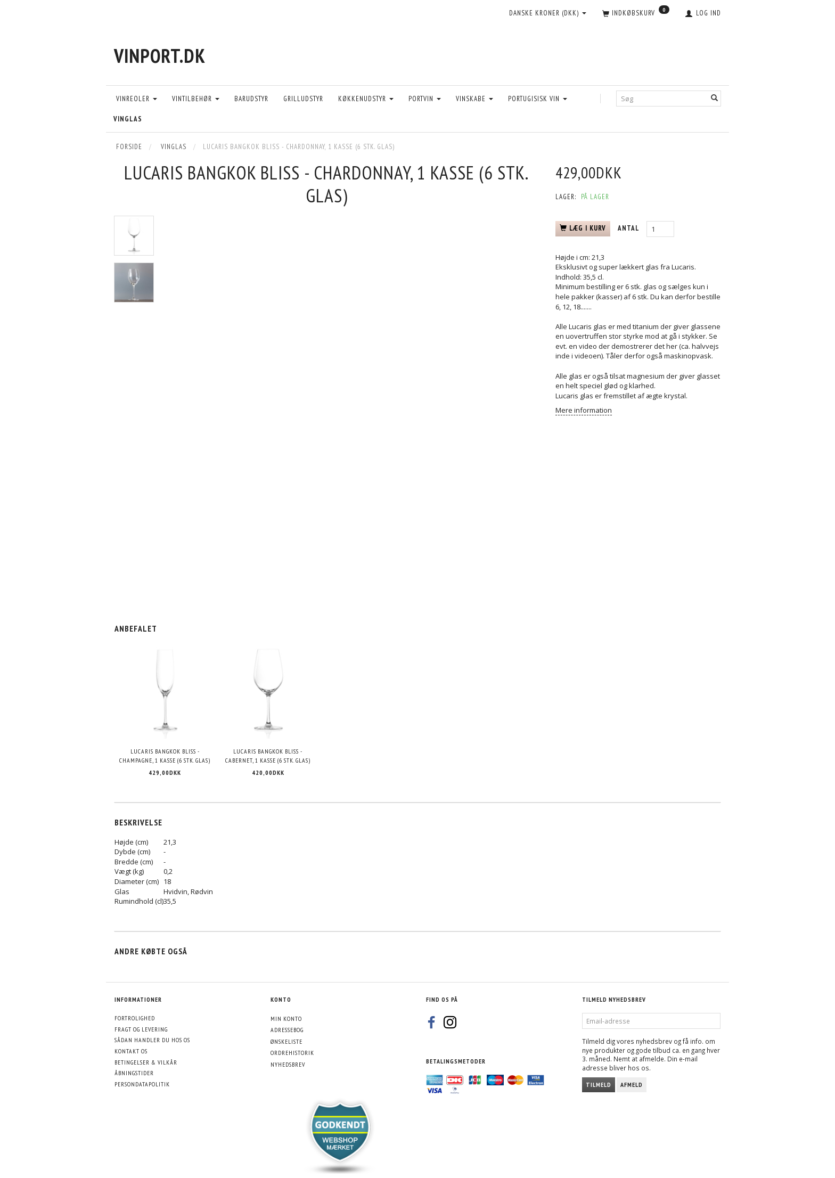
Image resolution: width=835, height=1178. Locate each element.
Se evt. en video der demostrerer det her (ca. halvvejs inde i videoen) (637, 346)
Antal (629, 228)
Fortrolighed (134, 1018)
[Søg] (714, 98)
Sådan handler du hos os (152, 1040)
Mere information (583, 410)
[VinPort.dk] (160, 55)
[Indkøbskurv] (635, 13)
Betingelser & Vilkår (145, 1062)
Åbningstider (134, 1073)
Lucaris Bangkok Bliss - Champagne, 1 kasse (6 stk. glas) (164, 755)
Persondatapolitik (142, 1084)
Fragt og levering (141, 1029)
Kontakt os (131, 1051)
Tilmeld (598, 1085)
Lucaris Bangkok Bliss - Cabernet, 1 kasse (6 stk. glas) (267, 755)
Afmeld (631, 1085)
